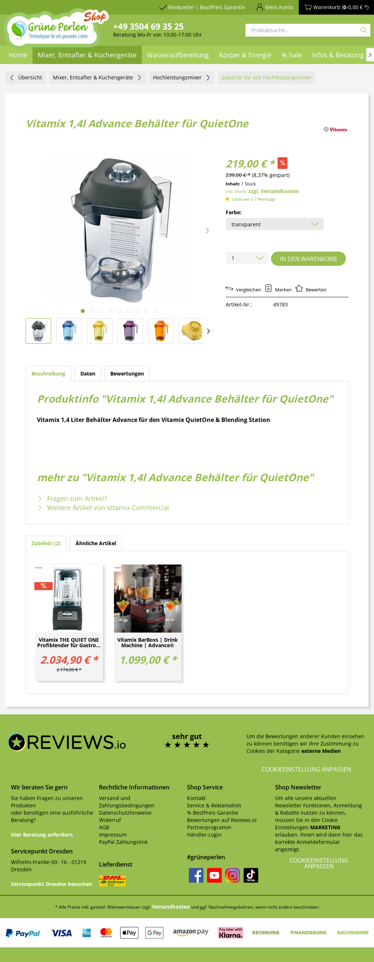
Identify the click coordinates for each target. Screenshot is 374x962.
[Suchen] (363, 30)
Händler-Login (204, 834)
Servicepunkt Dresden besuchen (51, 883)
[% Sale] (291, 55)
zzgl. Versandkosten (273, 191)
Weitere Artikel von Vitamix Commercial (103, 507)
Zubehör (46, 543)
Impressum (113, 834)
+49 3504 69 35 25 (148, 26)
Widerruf (110, 819)
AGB (104, 827)
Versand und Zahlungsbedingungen (126, 802)
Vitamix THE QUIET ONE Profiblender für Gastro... (68, 643)
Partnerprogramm (209, 827)
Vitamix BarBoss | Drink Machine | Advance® (147, 643)
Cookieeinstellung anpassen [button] (306, 769)
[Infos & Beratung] (338, 55)
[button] (207, 230)
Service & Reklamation (214, 805)
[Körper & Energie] (245, 55)
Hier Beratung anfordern (42, 834)
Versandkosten (171, 906)
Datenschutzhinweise (125, 812)
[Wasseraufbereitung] (178, 55)
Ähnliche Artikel (96, 543)
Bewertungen (127, 373)
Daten (87, 373)
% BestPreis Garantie (212, 812)
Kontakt (196, 798)
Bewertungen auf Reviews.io (221, 819)
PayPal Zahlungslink (123, 841)
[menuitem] (178, 55)
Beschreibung (48, 373)
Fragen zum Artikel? (72, 498)
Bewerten (311, 289)
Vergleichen (243, 289)
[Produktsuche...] (307, 30)
